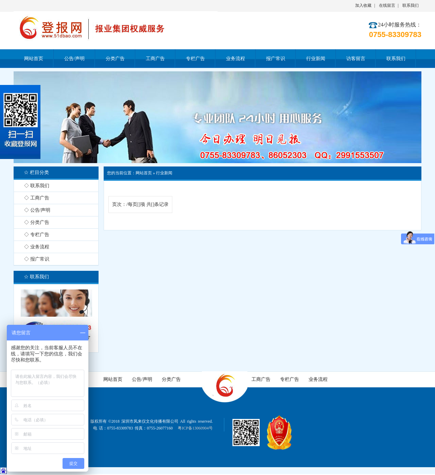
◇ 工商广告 (36, 197)
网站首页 (144, 173)
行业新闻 (164, 173)
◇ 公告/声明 (37, 210)
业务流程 (318, 379)
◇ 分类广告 (36, 222)
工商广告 (261, 379)
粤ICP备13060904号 (195, 428)
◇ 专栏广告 (36, 234)
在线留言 (387, 5)
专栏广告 (289, 379)
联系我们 (410, 5)
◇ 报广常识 (36, 259)
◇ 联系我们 (36, 185)
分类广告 (171, 379)
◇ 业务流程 (36, 246)
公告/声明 (142, 379)
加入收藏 (363, 5)
